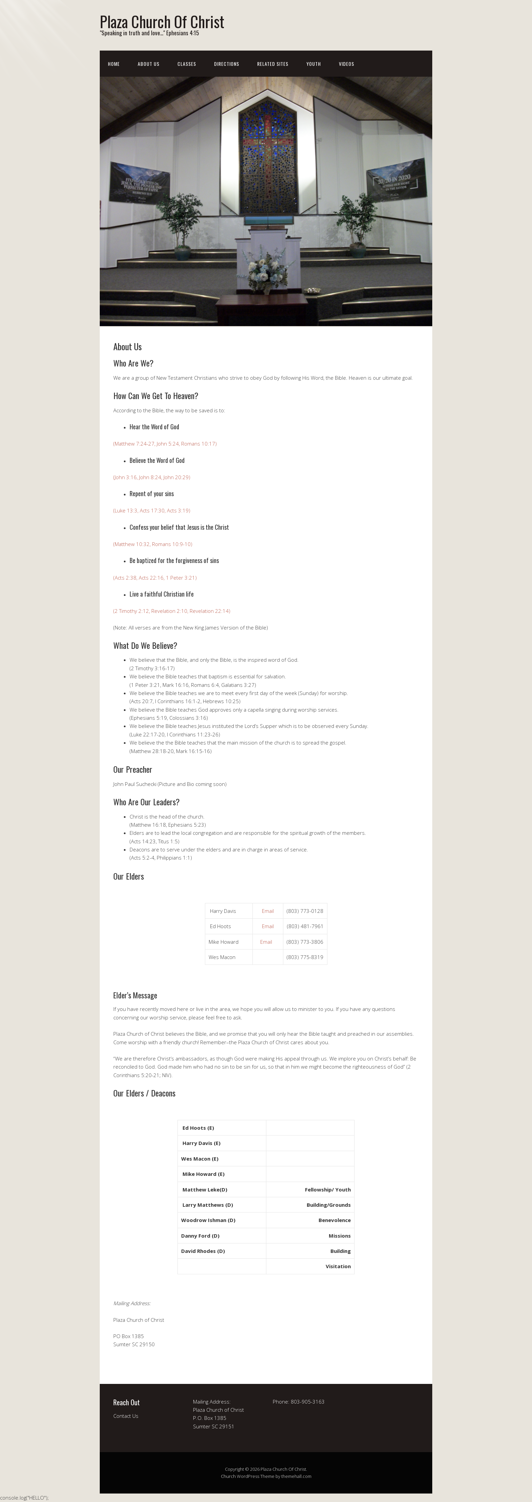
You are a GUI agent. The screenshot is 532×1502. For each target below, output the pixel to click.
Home (114, 63)
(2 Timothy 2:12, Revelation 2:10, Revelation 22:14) (171, 610)
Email (268, 910)
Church (228, 1476)
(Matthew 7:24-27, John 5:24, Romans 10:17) (165, 443)
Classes (186, 63)
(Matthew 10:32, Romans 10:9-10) (152, 544)
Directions (226, 63)
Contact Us (125, 1415)
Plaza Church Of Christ (162, 21)
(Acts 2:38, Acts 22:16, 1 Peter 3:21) (155, 577)
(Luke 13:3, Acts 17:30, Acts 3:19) (151, 510)
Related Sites (272, 63)
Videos (346, 63)
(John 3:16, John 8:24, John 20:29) (151, 477)
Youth (313, 63)
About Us (148, 63)
